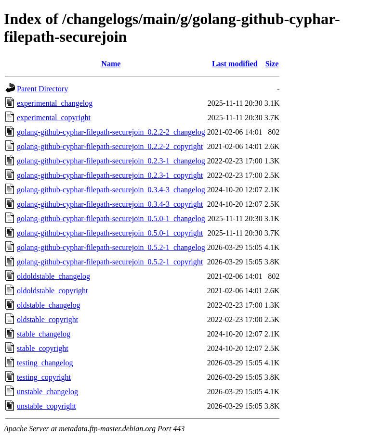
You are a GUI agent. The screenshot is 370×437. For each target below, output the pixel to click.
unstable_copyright (46, 406)
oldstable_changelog (48, 305)
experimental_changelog (54, 103)
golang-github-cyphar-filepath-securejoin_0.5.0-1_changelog (111, 218)
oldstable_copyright (47, 319)
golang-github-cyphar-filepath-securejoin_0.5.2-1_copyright (110, 262)
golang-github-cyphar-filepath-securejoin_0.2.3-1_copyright (110, 175)
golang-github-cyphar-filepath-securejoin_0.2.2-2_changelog (111, 132)
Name (110, 64)
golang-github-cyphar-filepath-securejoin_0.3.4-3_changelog (111, 190)
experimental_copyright (54, 117)
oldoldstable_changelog (53, 276)
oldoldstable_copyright (52, 291)
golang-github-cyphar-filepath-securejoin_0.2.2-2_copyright (110, 146)
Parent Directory (42, 89)
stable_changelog (43, 334)
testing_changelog (45, 363)
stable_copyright (42, 348)
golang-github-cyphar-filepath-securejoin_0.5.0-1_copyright (110, 233)
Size (272, 64)
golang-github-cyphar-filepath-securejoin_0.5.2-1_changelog (111, 247)
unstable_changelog (47, 391)
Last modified (235, 64)
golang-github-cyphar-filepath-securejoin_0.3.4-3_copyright (110, 204)
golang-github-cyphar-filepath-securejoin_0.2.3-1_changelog (111, 161)
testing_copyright (44, 377)
